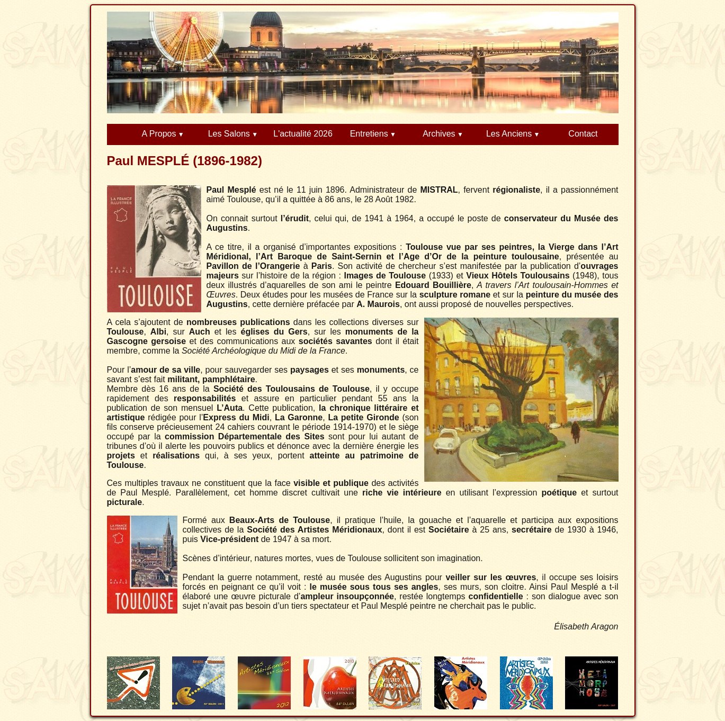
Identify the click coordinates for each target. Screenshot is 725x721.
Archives (439, 133)
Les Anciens (509, 133)
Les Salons (229, 133)
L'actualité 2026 (303, 133)
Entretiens (369, 133)
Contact (582, 133)
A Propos (159, 133)
